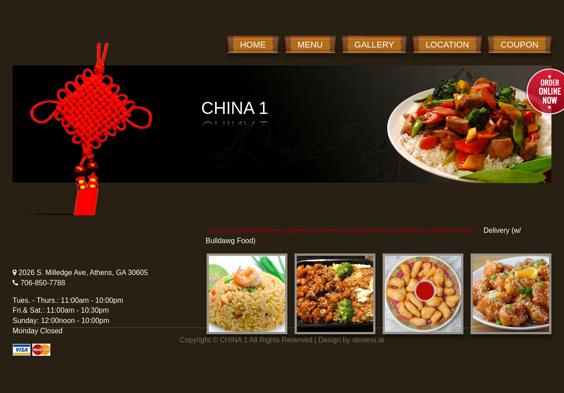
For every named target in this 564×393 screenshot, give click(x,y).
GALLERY (374, 44)
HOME (253, 44)
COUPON (519, 44)
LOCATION (447, 44)
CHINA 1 (234, 340)
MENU (310, 44)
